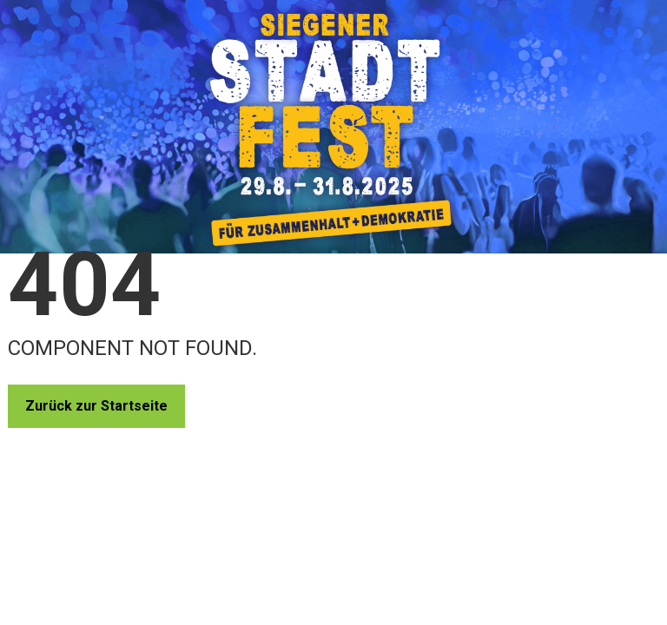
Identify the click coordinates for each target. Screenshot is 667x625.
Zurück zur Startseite (96, 406)
